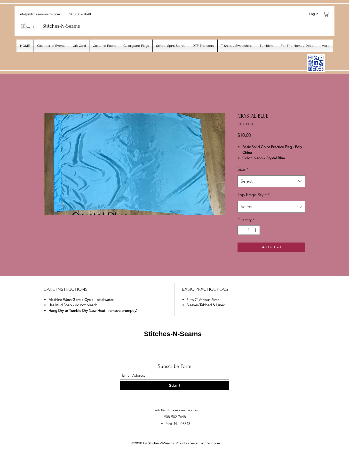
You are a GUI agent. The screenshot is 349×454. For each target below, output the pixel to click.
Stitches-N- (54, 26)
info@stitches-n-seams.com (39, 14)
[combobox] (271, 181)
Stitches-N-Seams (173, 334)
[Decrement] (241, 230)
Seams (73, 26)
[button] (326, 14)
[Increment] (256, 230)
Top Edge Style (254, 194)
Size (243, 169)
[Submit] (174, 385)
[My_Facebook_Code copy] (316, 63)
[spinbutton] (249, 230)
